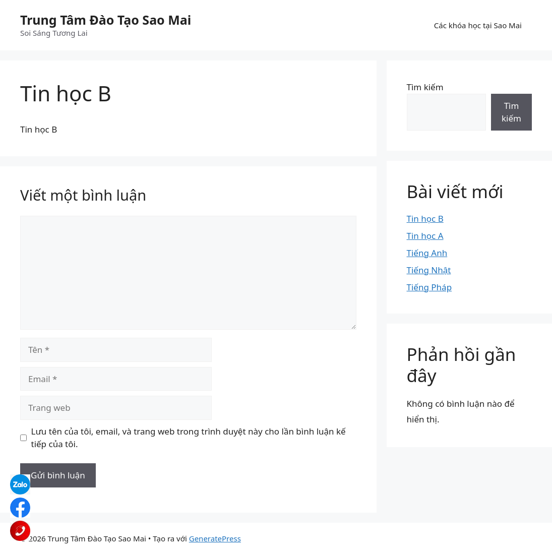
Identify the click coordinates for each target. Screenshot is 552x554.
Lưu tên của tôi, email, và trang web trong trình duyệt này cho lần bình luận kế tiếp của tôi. (188, 437)
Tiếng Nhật (429, 270)
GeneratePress (215, 538)
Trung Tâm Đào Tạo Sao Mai (105, 19)
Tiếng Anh (427, 253)
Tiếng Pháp (429, 287)
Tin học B (425, 218)
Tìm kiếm (425, 87)
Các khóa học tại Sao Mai (478, 25)
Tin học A (425, 235)
